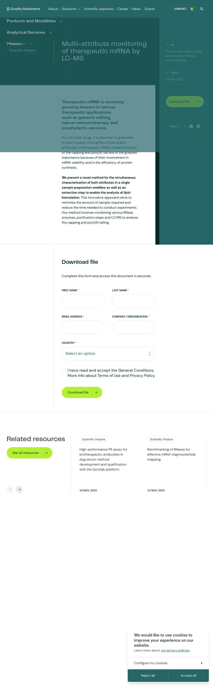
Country (69, 342)
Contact (184, 9)
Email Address (73, 316)
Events (150, 9)
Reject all (148, 675)
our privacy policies (175, 650)
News (136, 9)
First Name (70, 290)
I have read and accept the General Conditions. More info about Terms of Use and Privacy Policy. (111, 373)
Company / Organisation (130, 316)
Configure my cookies (168, 663)
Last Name (120, 290)
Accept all (188, 675)
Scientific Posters (93, 439)
